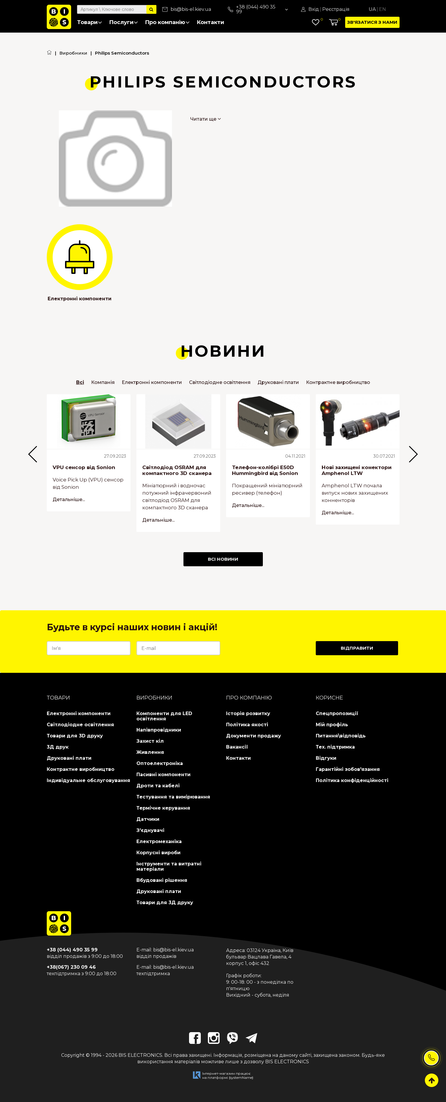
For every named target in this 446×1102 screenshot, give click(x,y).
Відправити (357, 648)
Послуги (123, 22)
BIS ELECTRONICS (140, 1055)
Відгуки (326, 758)
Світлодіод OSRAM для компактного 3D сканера (177, 470)
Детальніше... (69, 499)
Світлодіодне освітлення (219, 382)
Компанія (103, 382)
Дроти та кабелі (158, 785)
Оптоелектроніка (159, 763)
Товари (89, 22)
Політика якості (247, 724)
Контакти (210, 22)
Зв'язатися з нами (372, 22)
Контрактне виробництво (338, 382)
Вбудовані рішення (161, 880)
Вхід (313, 9)
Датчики (147, 819)
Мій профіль (332, 724)
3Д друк (58, 747)
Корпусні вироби (158, 852)
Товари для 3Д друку (164, 902)
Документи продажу (253, 736)
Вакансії (237, 747)
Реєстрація (336, 9)
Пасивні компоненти (163, 774)
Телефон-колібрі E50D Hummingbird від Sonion (265, 470)
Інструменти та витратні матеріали (168, 866)
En (382, 9)
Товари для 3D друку (75, 736)
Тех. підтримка (335, 747)
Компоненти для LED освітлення (164, 716)
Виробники (73, 53)
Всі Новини (223, 559)
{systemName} (241, 1077)
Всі (80, 382)
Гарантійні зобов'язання (348, 769)
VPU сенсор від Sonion (84, 467)
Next (423, 465)
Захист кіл (150, 741)
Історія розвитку (248, 713)
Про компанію (167, 22)
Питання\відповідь (341, 736)
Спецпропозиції (337, 713)
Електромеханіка (159, 841)
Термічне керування (163, 808)
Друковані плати (278, 382)
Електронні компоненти (79, 298)
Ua (372, 9)
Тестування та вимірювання (173, 797)
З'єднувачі (150, 830)
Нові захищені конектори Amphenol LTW (357, 470)
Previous (22, 465)
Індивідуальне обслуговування (88, 780)
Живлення (150, 752)
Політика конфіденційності (352, 780)
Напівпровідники (158, 730)
